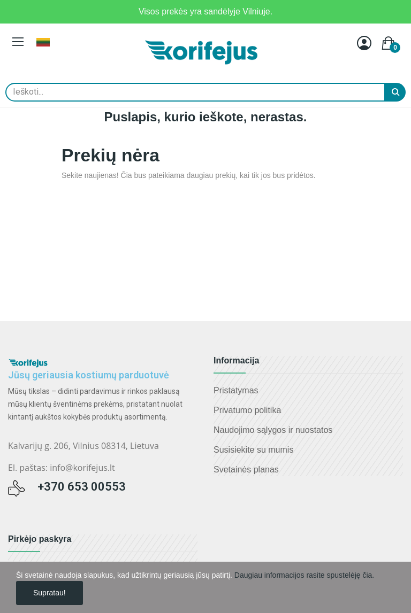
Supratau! (49, 592)
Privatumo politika (247, 410)
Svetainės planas (246, 469)
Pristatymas (236, 390)
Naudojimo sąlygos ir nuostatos (273, 429)
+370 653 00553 (81, 486)
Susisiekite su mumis (253, 449)
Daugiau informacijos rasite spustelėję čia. (304, 575)
